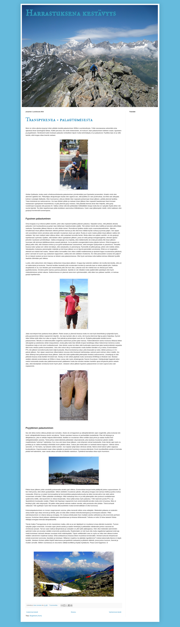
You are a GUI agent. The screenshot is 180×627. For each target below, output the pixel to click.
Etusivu (73, 612)
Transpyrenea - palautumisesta (59, 119)
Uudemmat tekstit (32, 612)
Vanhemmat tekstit (115, 612)
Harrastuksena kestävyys (71, 13)
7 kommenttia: (53, 605)
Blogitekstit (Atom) (36, 616)
